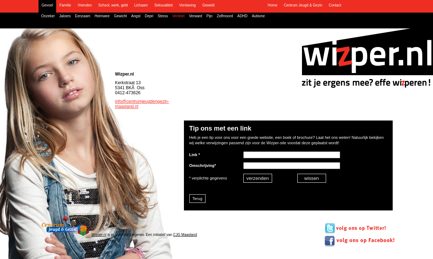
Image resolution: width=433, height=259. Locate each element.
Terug (198, 198)
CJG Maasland (185, 235)
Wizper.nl (98, 235)
